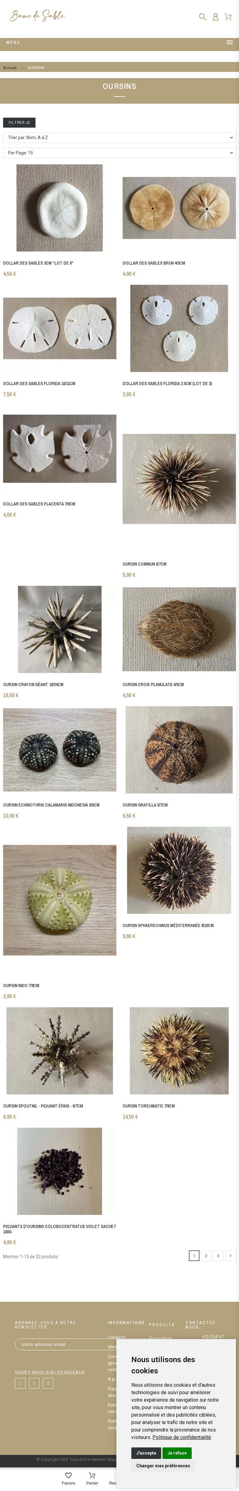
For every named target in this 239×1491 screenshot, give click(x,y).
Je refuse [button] (177, 1453)
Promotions (160, 1338)
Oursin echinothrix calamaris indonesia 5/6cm (51, 805)
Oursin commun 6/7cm (144, 564)
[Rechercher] (203, 17)
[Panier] (92, 1479)
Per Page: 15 (20, 152)
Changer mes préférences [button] (163, 1465)
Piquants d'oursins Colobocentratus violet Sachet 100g (59, 1229)
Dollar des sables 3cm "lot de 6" (38, 263)
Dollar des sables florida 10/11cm (39, 383)
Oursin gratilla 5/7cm (145, 805)
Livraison (116, 1337)
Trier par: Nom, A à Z (28, 137)
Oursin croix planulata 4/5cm (153, 684)
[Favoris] (68, 1479)
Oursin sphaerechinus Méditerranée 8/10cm (168, 925)
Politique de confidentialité (181, 1437)
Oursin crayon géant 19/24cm (33, 684)
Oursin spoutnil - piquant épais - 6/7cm (43, 1106)
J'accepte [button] (146, 1453)
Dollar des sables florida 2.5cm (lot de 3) (167, 383)
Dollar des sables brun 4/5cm (154, 263)
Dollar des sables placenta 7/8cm (39, 504)
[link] (181, 1437)
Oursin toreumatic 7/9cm (149, 1106)
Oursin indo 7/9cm (21, 985)
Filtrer (19, 122)
